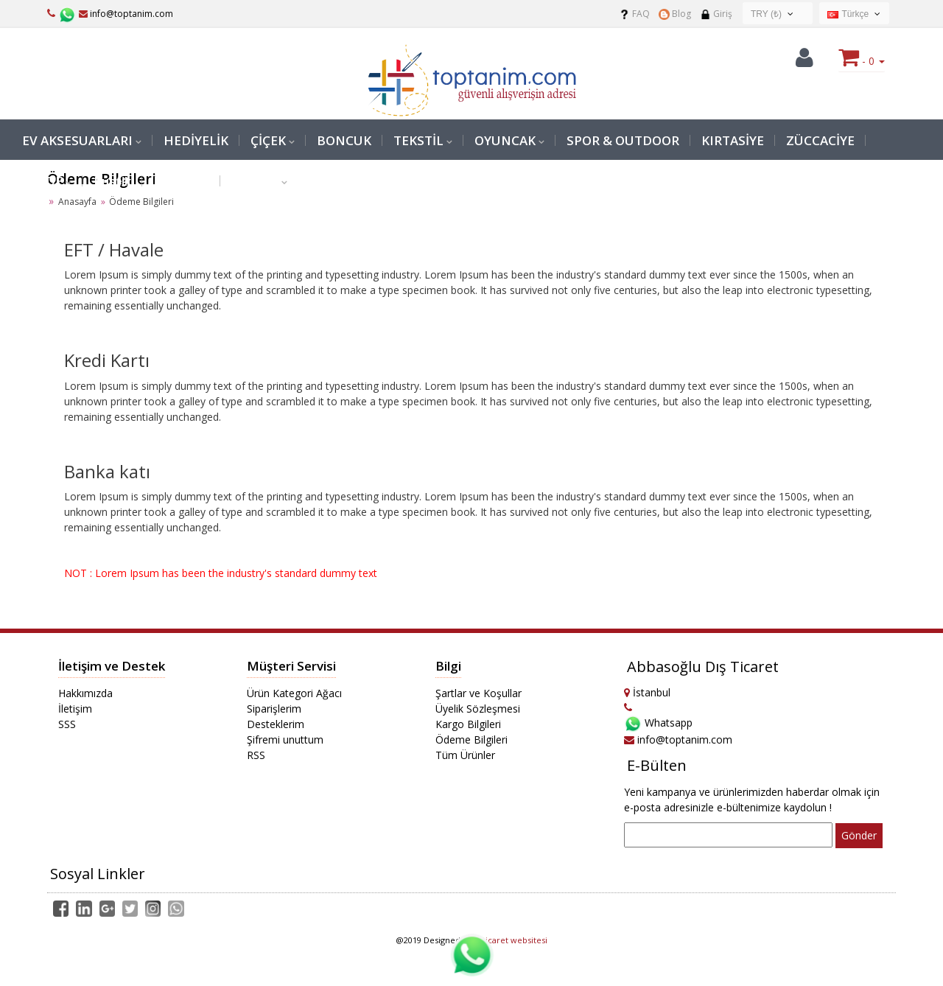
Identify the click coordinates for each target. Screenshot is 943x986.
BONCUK (344, 140)
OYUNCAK (505, 140)
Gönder (859, 835)
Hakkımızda (85, 693)
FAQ (634, 13)
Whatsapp (658, 723)
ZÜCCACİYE (820, 140)
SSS (67, 724)
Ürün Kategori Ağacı (294, 693)
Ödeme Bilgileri (471, 739)
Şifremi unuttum (285, 739)
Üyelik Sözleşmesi (477, 709)
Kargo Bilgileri (468, 724)
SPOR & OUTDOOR (623, 140)
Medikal (254, 180)
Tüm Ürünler (465, 755)
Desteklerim (275, 724)
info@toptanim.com (126, 13)
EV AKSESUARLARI (77, 140)
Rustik (112, 180)
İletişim (75, 709)
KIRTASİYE (732, 140)
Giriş (716, 13)
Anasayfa (77, 201)
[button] (804, 62)
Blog (675, 13)
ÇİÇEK (268, 140)
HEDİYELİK (196, 140)
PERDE (42, 180)
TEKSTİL (418, 140)
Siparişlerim (274, 709)
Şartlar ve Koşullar (478, 693)
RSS (256, 755)
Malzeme (181, 180)
